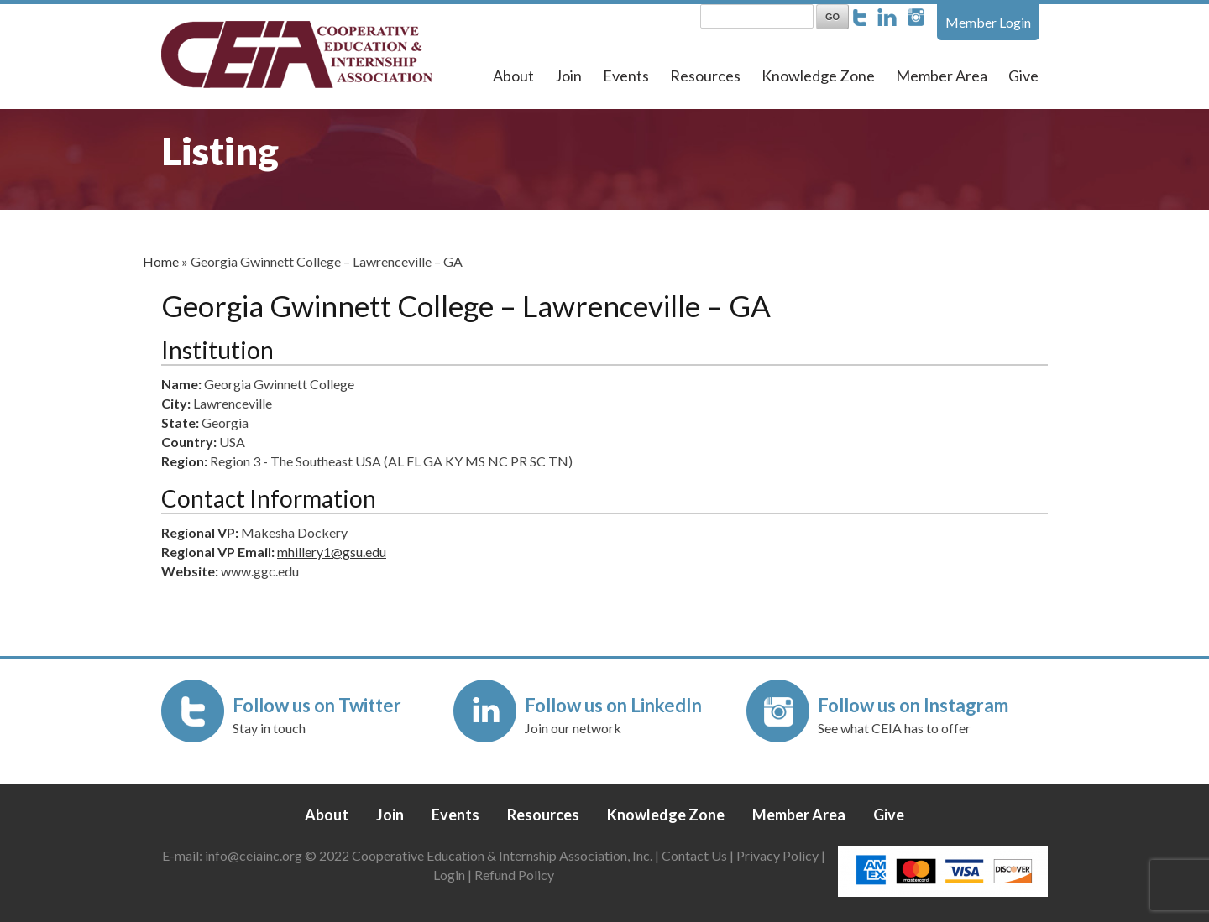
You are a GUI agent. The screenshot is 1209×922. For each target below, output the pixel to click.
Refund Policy (514, 875)
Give (1023, 75)
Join (568, 75)
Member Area (941, 75)
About (513, 75)
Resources (705, 75)
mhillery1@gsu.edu (331, 552)
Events (626, 75)
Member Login (988, 22)
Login (449, 875)
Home (161, 261)
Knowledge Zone (818, 75)
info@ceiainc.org (255, 855)
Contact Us (694, 855)
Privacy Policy (777, 855)
